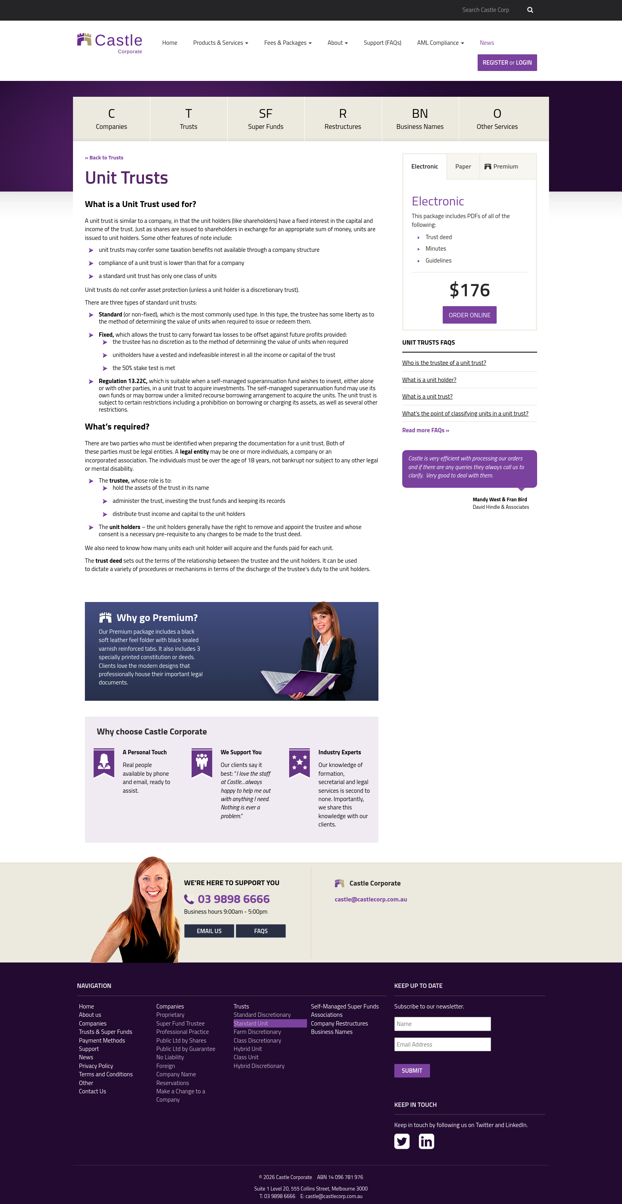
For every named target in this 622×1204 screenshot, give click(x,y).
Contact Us (92, 1091)
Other (86, 1082)
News (487, 42)
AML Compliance (440, 42)
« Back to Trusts (104, 157)
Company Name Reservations (176, 1078)
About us (90, 1014)
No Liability (170, 1057)
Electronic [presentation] (424, 166)
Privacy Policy (96, 1065)
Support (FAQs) (382, 42)
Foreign (165, 1066)
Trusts (241, 1006)
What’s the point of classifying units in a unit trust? (465, 413)
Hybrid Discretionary (259, 1066)
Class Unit (246, 1057)
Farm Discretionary (257, 1032)
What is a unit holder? (429, 379)
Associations (327, 1014)
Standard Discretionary (262, 1014)
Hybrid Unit (248, 1049)
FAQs (261, 931)
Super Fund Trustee (180, 1023)
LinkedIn (426, 1141)
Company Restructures (339, 1023)
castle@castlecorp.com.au (334, 1196)
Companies (93, 1023)
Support (89, 1048)
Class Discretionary (257, 1040)
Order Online (470, 315)
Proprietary (170, 1014)
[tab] (425, 167)
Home (169, 42)
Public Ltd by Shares (181, 1040)
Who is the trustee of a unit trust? (444, 362)
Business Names (332, 1031)
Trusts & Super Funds (105, 1031)
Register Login (507, 62)
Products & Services (220, 42)
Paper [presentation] (463, 166)
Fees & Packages (288, 42)
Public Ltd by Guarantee (185, 1049)
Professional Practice (182, 1032)
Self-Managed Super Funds (345, 1006)
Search (530, 10)
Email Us (209, 931)
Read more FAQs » (425, 430)
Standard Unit (251, 1023)
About (338, 42)
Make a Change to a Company (180, 1095)
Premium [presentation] (505, 166)
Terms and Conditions (106, 1074)
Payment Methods (102, 1040)
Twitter (402, 1141)
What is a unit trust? (427, 396)
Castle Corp (109, 43)
